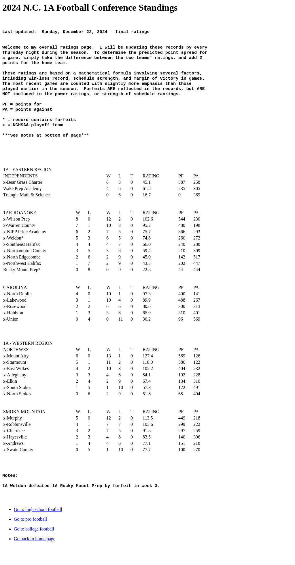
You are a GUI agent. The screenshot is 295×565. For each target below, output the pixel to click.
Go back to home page (34, 557)
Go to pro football (30, 538)
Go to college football (34, 547)
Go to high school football (38, 528)
